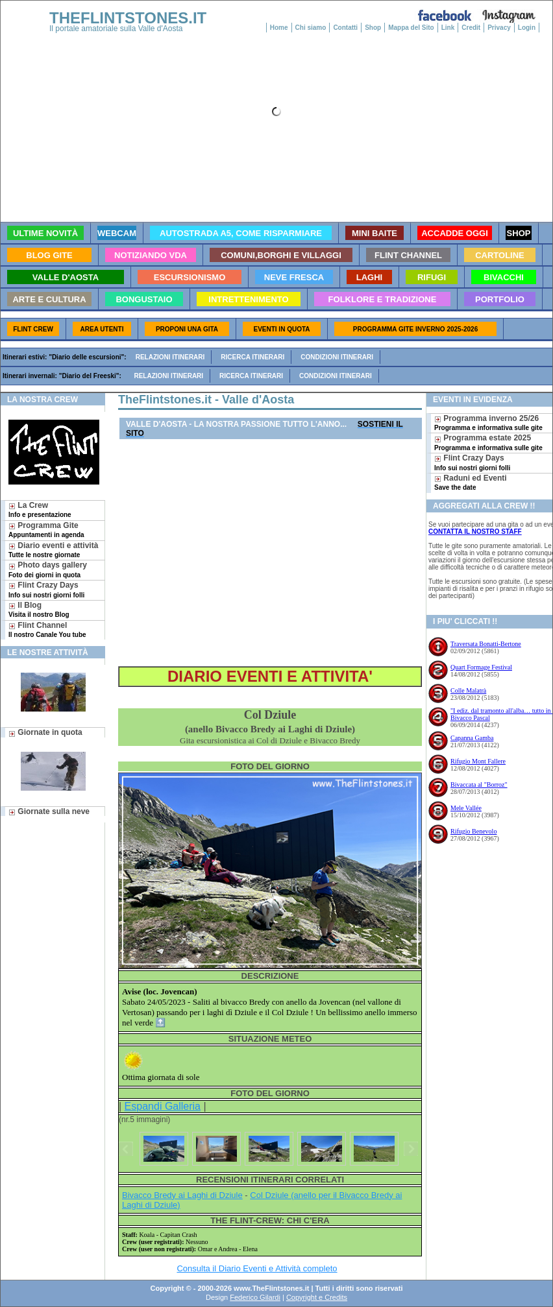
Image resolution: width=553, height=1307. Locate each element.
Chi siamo (310, 27)
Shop (373, 27)
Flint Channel (47, 629)
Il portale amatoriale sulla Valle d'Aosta (116, 28)
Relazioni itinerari (170, 357)
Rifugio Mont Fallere (478, 761)
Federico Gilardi (255, 1297)
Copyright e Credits (316, 1297)
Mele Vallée (466, 807)
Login (526, 27)
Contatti (345, 27)
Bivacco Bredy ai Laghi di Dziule (182, 1195)
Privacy (499, 27)
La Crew (39, 509)
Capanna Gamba (471, 737)
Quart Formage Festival (481, 667)
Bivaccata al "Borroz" (479, 784)
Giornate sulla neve (49, 811)
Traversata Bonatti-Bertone (485, 643)
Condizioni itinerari (337, 357)
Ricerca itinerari (252, 357)
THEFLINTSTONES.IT (127, 18)
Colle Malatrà (468, 690)
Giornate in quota (45, 732)
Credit (470, 27)
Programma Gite (46, 529)
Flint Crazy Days (46, 589)
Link (448, 27)
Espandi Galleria (163, 1106)
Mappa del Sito (411, 27)
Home (279, 27)
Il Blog (38, 609)
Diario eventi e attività (53, 549)
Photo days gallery (47, 569)
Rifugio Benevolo (473, 831)
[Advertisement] (270, 553)
